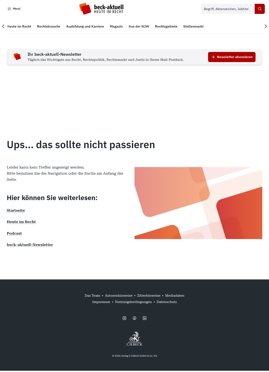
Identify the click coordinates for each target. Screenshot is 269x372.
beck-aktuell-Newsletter (30, 246)
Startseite (16, 211)
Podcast (14, 234)
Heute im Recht (21, 223)
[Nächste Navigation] (263, 27)
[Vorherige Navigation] (6, 27)
